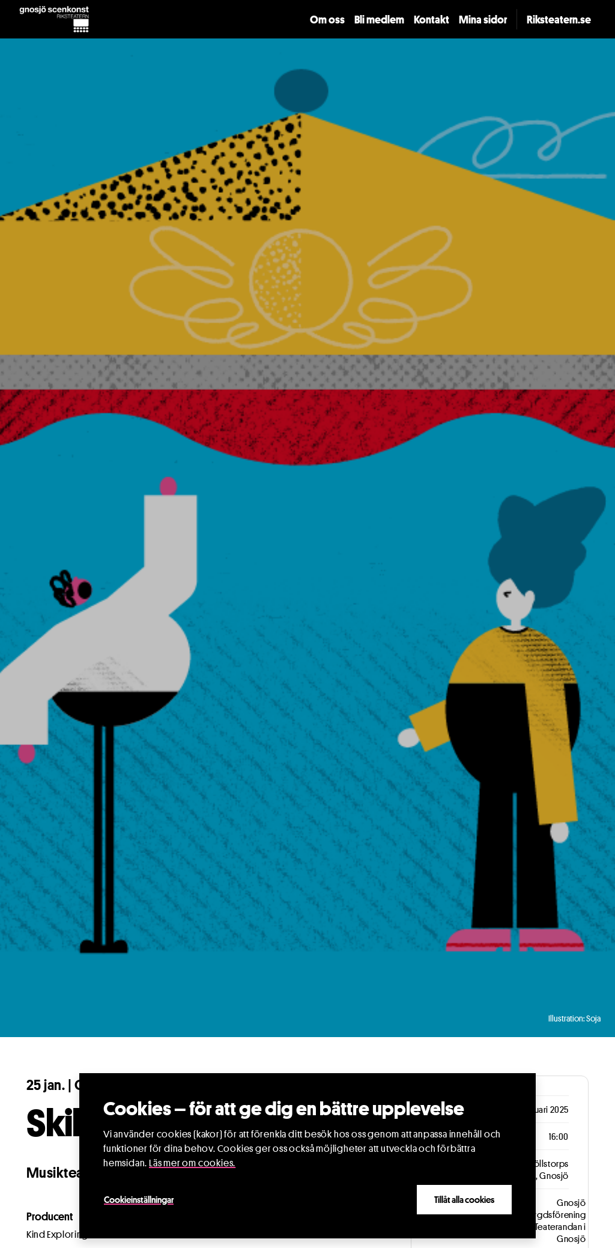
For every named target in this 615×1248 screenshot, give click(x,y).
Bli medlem (379, 19)
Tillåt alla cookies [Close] (464, 1199)
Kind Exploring (57, 1234)
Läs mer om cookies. (192, 1163)
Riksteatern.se (559, 19)
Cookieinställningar (139, 1199)
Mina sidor (483, 19)
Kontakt (431, 19)
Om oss (327, 19)
